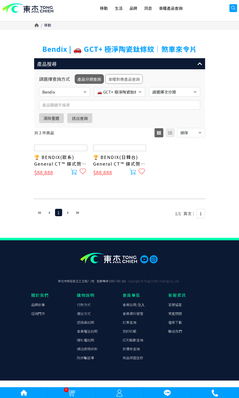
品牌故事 (38, 311)
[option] (119, 37)
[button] (119, 64)
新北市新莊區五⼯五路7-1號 (76, 287)
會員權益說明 (87, 337)
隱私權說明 (85, 346)
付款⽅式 (84, 311)
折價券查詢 (131, 355)
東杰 (30, 10)
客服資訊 (177, 302)
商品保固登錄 (133, 364)
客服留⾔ (175, 311)
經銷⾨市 (38, 320)
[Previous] (49, 215)
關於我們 (40, 302)
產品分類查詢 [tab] (90, 81)
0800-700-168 (117, 287)
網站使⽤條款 (87, 355)
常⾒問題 (175, 320)
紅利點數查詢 (133, 346)
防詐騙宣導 (85, 364)
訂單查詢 (129, 329)
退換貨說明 (85, 329)
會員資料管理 (133, 320)
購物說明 (86, 302)
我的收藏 (129, 337)
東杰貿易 (38, 273)
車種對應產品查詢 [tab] (129, 81)
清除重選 (54, 121)
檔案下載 (175, 329)
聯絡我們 (175, 337)
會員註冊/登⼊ (134, 311)
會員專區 (131, 302)
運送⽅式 (84, 320)
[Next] (67, 215)
